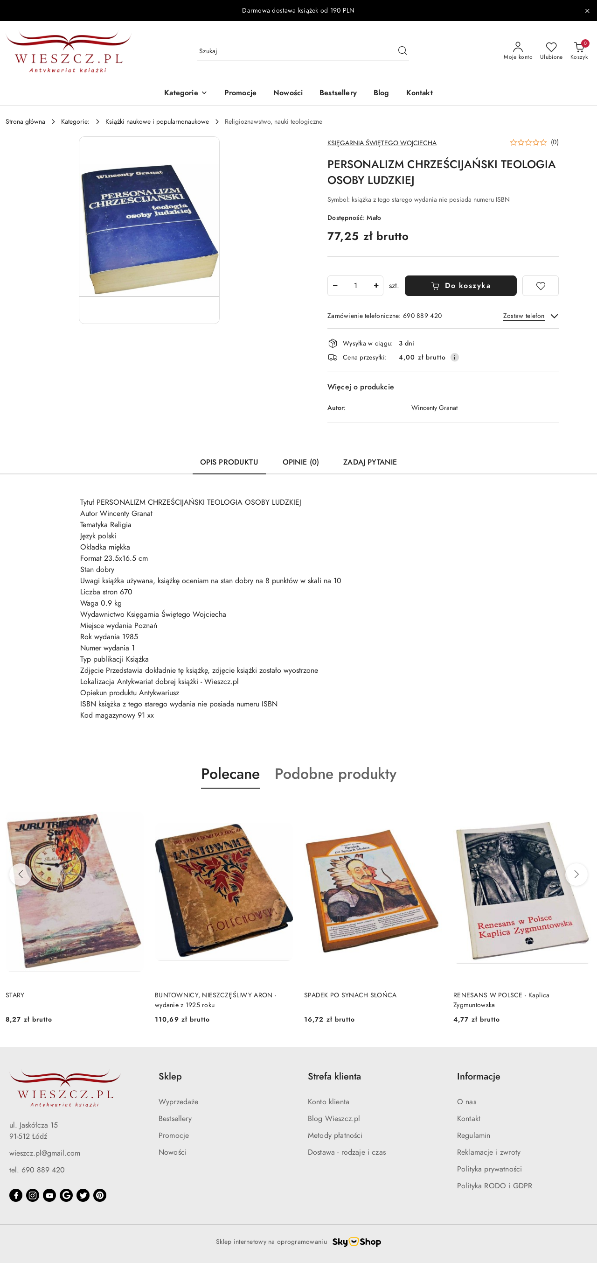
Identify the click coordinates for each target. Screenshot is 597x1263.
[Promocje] (240, 94)
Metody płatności (335, 1135)
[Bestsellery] (338, 94)
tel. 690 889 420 (37, 1170)
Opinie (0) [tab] (301, 462)
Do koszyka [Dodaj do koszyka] (461, 286)
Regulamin (473, 1135)
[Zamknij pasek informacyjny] (587, 11)
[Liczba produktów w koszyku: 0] (579, 51)
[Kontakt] (420, 94)
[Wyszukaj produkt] (303, 51)
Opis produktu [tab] (229, 462)
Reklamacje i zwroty (489, 1152)
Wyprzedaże (179, 1102)
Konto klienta (328, 1102)
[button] (185, 94)
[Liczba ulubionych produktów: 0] (551, 51)
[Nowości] (288, 94)
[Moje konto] (518, 51)
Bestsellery (175, 1119)
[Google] (66, 1195)
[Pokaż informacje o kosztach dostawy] (455, 357)
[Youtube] (49, 1195)
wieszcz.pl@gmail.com (44, 1153)
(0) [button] (555, 142)
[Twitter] (83, 1195)
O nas (466, 1102)
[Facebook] (15, 1195)
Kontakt (468, 1119)
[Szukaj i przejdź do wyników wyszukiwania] (402, 51)
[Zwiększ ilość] (376, 286)
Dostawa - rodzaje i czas (347, 1152)
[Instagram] (32, 1195)
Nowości (173, 1152)
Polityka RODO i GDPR (494, 1186)
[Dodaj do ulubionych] (540, 285)
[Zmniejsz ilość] (335, 286)
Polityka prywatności (489, 1169)
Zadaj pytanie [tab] (370, 462)
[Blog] (381, 94)
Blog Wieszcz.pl (334, 1119)
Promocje (174, 1135)
